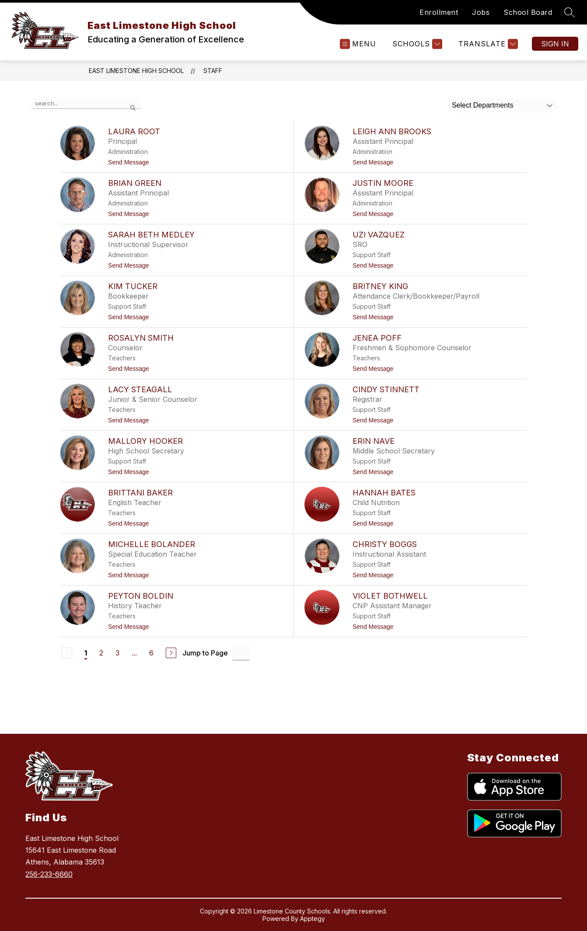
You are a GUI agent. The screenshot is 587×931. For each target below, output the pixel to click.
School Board (527, 12)
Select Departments (483, 105)
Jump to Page (205, 653)
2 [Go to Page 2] (101, 653)
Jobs (480, 12)
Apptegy (312, 918)
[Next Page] (171, 653)
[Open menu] (358, 43)
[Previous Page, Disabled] (67, 653)
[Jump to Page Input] (241, 652)
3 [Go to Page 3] (117, 653)
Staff (212, 70)
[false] (86, 103)
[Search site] (569, 12)
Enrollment (438, 12)
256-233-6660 (49, 874)
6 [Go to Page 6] (151, 653)
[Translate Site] (487, 43)
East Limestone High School (136, 70)
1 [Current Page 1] (85, 653)
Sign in (555, 43)
